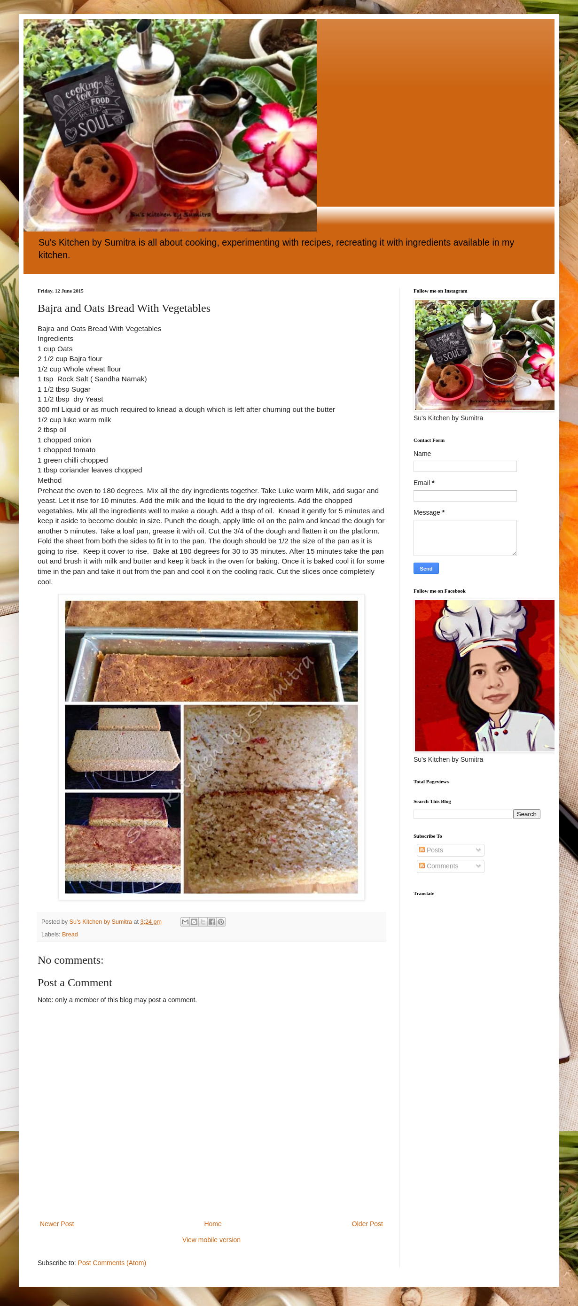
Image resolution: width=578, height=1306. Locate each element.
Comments (439, 866)
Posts (431, 850)
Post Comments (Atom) (112, 1263)
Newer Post (57, 1224)
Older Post (367, 1224)
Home (212, 1224)
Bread (70, 934)
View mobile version (211, 1240)
